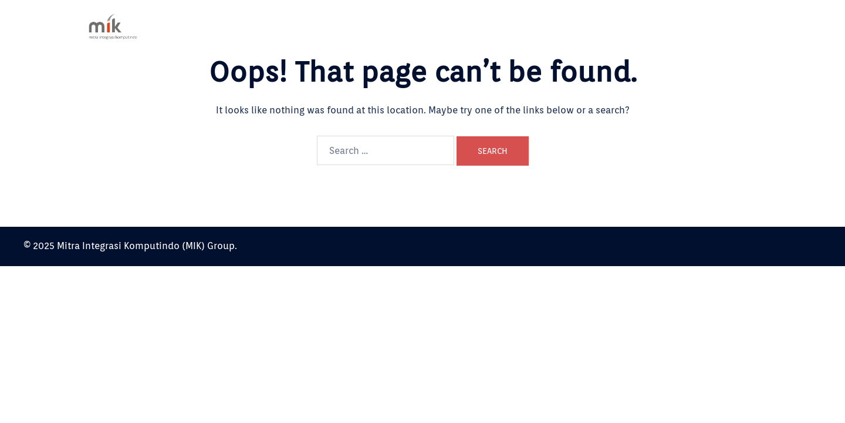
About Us (548, 26)
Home (501, 26)
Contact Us (709, 26)
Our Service (604, 26)
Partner (657, 26)
